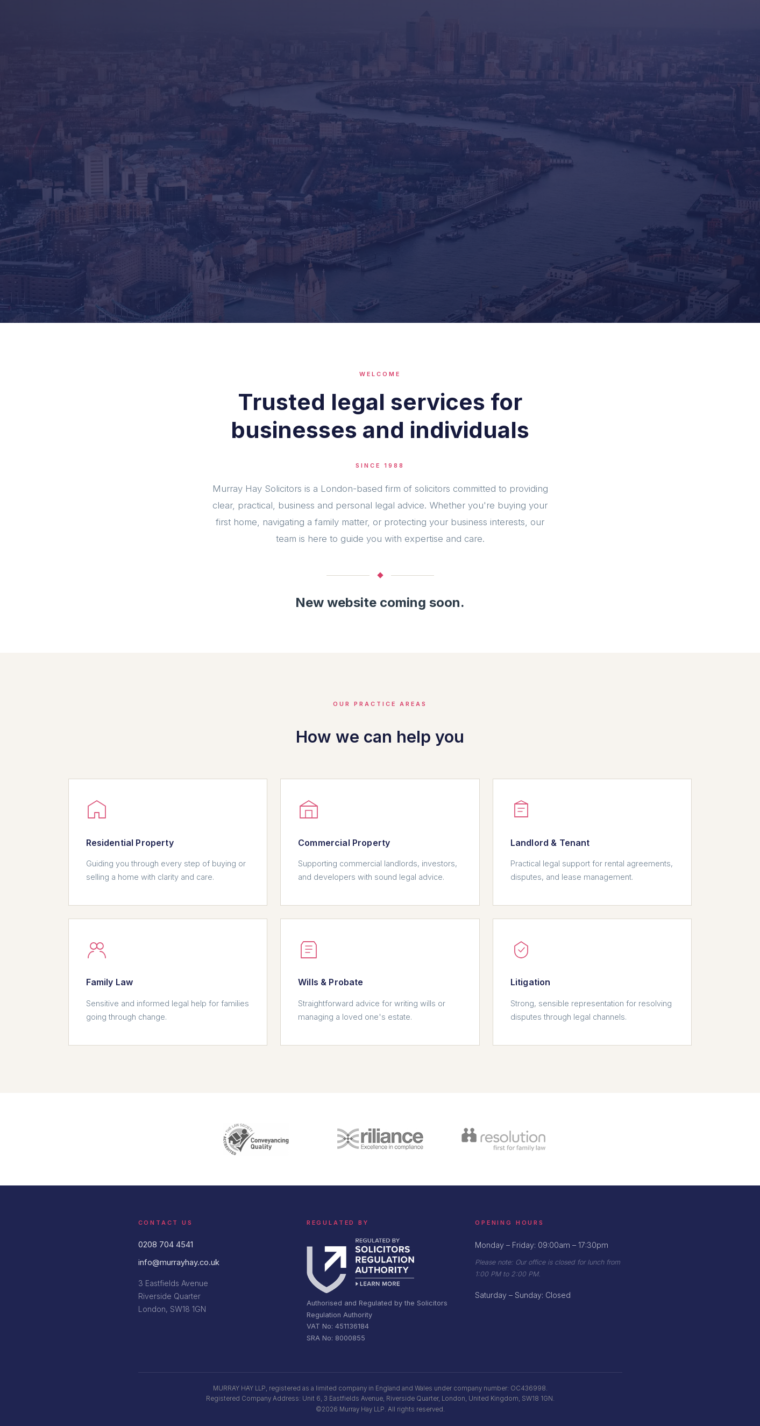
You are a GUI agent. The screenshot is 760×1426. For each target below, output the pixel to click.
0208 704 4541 (165, 1244)
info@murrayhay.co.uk (178, 1262)
